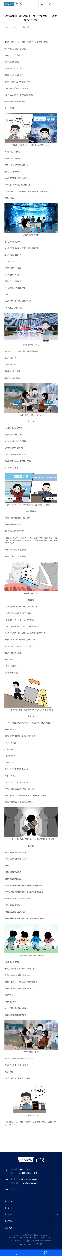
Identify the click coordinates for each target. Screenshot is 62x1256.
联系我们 (26, 1235)
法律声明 (35, 1235)
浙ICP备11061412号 (17, 1240)
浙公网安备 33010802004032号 (39, 1240)
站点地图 (17, 1235)
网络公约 (14, 1189)
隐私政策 (44, 1235)
